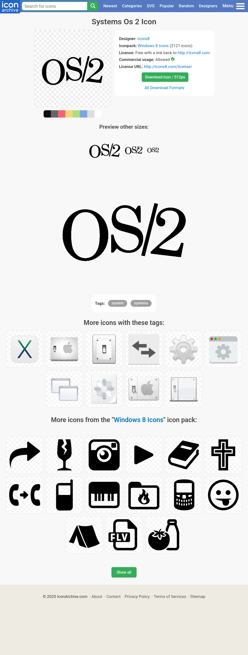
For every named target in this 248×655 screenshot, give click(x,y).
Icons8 (144, 38)
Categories (132, 5)
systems (141, 303)
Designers (208, 5)
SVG (151, 5)
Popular (167, 5)
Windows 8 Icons (153, 45)
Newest (110, 5)
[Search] (92, 6)
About (97, 596)
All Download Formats (165, 87)
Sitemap (197, 596)
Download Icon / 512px (165, 77)
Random (186, 5)
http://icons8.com (194, 52)
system (118, 303)
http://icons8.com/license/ (168, 66)
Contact (113, 596)
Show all (124, 572)
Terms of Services (170, 596)
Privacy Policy (137, 596)
